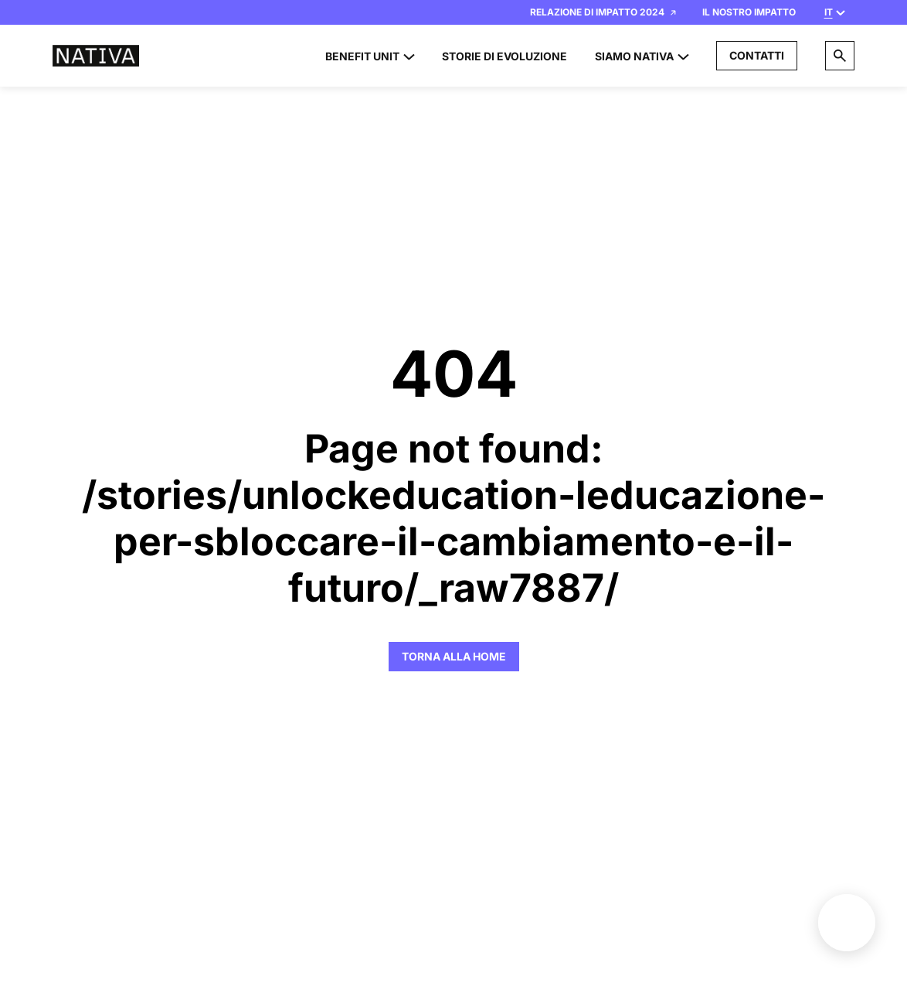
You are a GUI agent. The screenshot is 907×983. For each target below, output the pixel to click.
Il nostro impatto (749, 12)
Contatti (756, 55)
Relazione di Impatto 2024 (603, 12)
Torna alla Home (454, 656)
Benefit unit (847, 922)
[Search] (839, 55)
